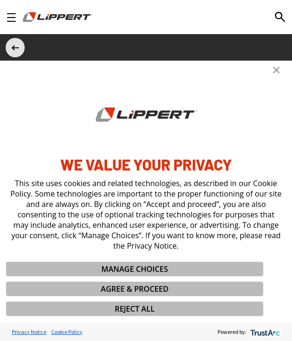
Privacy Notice (29, 331)
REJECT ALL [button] (135, 309)
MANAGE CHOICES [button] (134, 269)
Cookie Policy (66, 331)
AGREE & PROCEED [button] (135, 289)
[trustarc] (264, 332)
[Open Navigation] (11, 17)
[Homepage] (57, 17)
